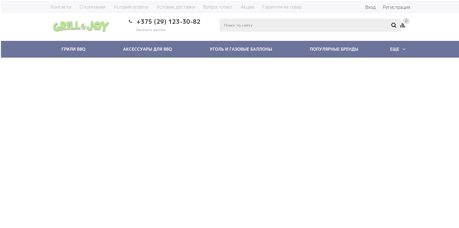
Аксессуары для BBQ (147, 49)
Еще (397, 49)
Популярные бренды (334, 49)
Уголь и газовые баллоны (241, 49)
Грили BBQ (73, 49)
